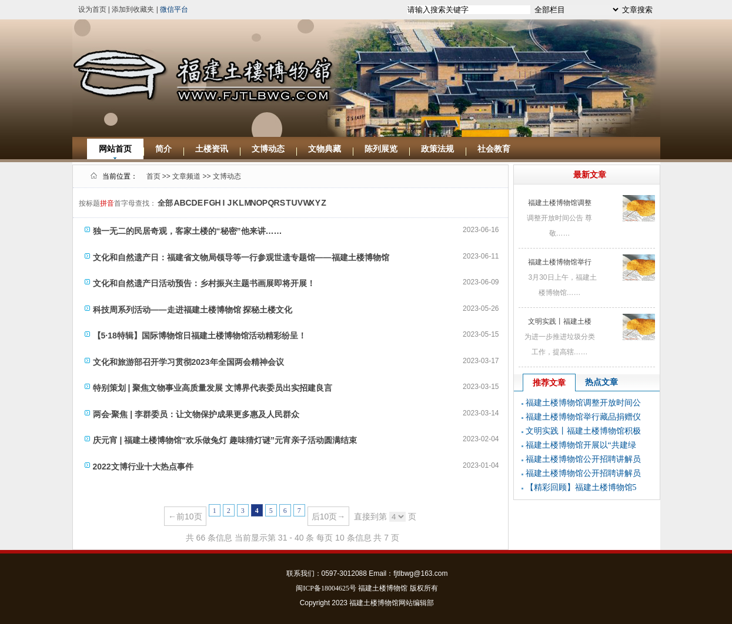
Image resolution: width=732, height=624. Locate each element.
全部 (165, 203)
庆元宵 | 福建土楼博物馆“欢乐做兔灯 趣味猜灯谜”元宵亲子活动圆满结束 (225, 440)
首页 (153, 176)
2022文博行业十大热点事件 (143, 466)
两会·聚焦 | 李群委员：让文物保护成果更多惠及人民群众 (196, 414)
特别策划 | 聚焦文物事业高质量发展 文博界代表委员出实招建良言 (213, 387)
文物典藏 (324, 149)
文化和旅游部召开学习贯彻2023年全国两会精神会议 (188, 362)
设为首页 (92, 9)
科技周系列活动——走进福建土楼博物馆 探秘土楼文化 (193, 309)
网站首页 (115, 149)
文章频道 (186, 176)
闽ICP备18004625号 (326, 588)
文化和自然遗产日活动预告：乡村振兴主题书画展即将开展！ (204, 283)
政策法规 (437, 149)
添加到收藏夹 (133, 9)
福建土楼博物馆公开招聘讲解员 (583, 459)
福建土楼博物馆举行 (559, 262)
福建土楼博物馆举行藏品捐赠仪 (583, 416)
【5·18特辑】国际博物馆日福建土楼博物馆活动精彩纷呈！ (199, 335)
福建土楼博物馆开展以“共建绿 (581, 445)
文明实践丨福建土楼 (559, 321)
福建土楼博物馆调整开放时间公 (583, 402)
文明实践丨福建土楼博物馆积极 (583, 431)
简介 (163, 149)
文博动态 (268, 149)
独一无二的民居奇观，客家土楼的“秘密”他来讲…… (187, 231)
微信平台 (174, 9)
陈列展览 (381, 149)
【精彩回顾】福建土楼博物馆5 (581, 487)
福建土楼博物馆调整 (559, 203)
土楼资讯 (211, 149)
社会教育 (493, 149)
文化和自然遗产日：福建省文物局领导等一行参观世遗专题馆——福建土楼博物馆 (241, 257)
